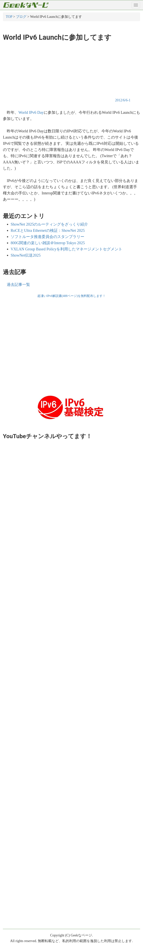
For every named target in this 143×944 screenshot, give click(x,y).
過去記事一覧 (18, 284)
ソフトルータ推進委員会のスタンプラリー (47, 236)
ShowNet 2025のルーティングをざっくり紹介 (49, 224)
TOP (9, 17)
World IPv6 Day (31, 112)
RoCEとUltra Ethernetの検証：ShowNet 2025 (48, 230)
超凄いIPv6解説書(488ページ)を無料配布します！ (71, 295)
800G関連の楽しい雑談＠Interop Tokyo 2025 (48, 243)
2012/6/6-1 (122, 100)
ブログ (21, 17)
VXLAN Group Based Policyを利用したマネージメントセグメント (66, 249)
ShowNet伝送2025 (25, 255)
